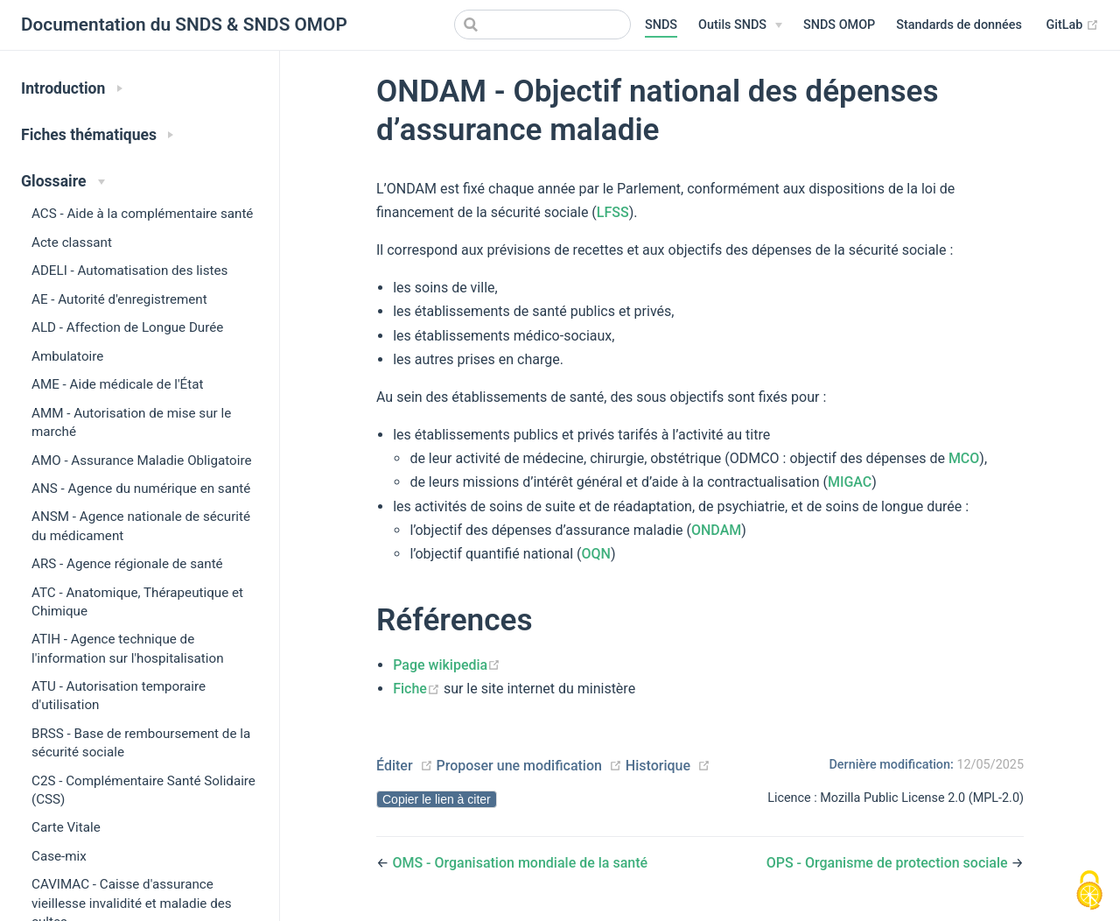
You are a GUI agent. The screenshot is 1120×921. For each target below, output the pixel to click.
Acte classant (72, 242)
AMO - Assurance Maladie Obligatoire (142, 460)
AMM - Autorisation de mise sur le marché (131, 422)
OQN (595, 553)
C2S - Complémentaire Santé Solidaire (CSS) (144, 790)
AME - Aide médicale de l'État (117, 384)
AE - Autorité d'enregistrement (119, 299)
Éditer (394, 765)
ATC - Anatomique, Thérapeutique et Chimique (137, 602)
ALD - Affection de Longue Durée (127, 327)
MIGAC (850, 482)
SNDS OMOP (839, 25)
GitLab (1072, 25)
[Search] (542, 24)
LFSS (613, 212)
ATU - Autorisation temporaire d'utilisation (119, 695)
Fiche (418, 688)
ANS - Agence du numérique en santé (141, 488)
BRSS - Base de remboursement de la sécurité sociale (141, 743)
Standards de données (959, 25)
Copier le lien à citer (436, 799)
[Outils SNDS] (740, 25)
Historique (658, 765)
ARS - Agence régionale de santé (127, 564)
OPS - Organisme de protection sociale (889, 862)
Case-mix (59, 856)
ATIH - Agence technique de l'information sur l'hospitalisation (128, 648)
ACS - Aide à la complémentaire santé (142, 213)
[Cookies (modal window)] (1089, 891)
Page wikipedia (446, 665)
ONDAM (716, 530)
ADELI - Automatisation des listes (130, 270)
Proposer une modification (518, 765)
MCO (963, 458)
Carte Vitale (66, 827)
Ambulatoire (67, 356)
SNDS (661, 25)
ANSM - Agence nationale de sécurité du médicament (141, 526)
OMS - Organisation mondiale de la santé (520, 862)
